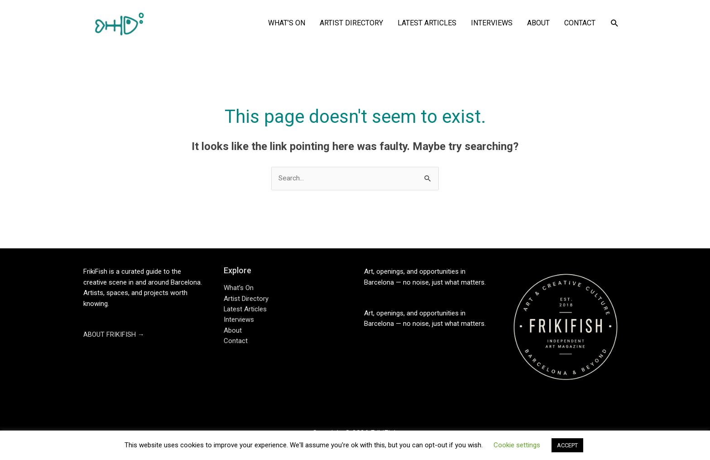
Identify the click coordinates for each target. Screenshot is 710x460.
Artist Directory (246, 299)
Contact (236, 342)
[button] (614, 23)
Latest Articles (245, 310)
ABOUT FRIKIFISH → (113, 335)
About (233, 331)
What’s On (239, 289)
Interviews (239, 320)
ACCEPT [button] (567, 445)
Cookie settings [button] (517, 445)
